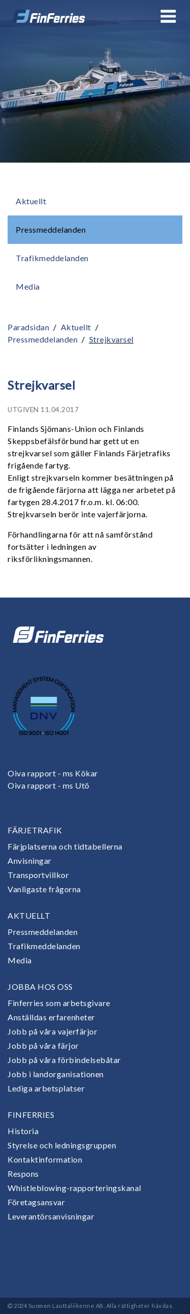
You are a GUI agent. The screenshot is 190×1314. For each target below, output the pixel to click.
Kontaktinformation (45, 1159)
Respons (23, 1173)
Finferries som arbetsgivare (59, 1003)
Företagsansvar (36, 1202)
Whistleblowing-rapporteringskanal (74, 1188)
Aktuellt (31, 201)
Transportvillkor (38, 875)
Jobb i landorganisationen (56, 1074)
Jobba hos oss (40, 986)
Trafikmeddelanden (52, 258)
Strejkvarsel (111, 339)
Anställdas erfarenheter (51, 1017)
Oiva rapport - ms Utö (49, 785)
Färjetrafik (35, 830)
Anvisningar (30, 860)
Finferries (31, 1114)
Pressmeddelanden (51, 229)
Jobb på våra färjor (43, 1045)
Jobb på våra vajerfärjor (52, 1031)
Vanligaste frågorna (44, 889)
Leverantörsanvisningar (51, 1216)
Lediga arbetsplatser (46, 1088)
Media (28, 286)
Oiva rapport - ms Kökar (53, 773)
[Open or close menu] (168, 16)
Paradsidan (28, 327)
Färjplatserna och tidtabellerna (65, 846)
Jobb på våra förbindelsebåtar (64, 1060)
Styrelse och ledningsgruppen (62, 1145)
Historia (23, 1131)
